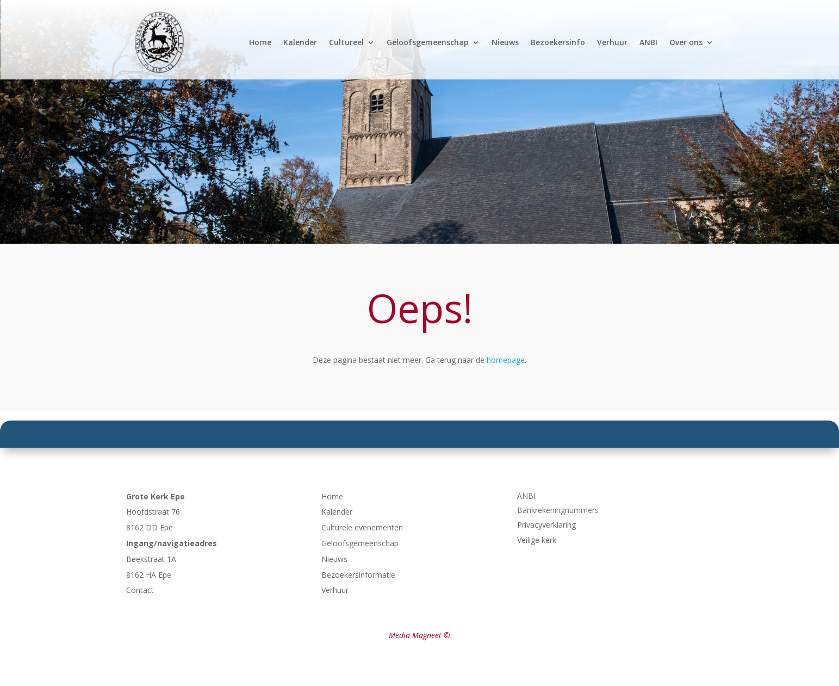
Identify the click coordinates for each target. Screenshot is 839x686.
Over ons (686, 42)
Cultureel (346, 42)
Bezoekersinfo (558, 42)
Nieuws (505, 42)
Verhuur (612, 42)
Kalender (300, 42)
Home (260, 42)
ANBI (648, 42)
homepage (506, 360)
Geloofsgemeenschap (428, 42)
